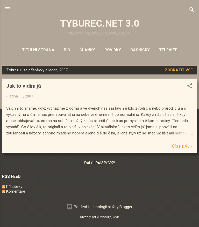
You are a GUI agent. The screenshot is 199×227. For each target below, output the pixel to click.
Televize (168, 50)
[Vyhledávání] (192, 10)
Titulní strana (38, 50)
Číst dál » (182, 146)
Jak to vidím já (23, 86)
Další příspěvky (99, 163)
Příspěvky (12, 186)
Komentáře (13, 191)
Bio (67, 50)
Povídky (112, 50)
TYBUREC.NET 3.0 (99, 23)
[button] (190, 87)
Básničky (140, 50)
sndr (116, 217)
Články (87, 50)
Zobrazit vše (179, 70)
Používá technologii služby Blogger (99, 207)
